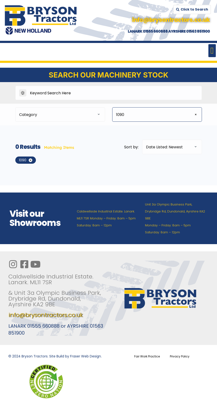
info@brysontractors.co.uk (45, 315)
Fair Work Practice (147, 356)
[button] (212, 50)
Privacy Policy (179, 356)
